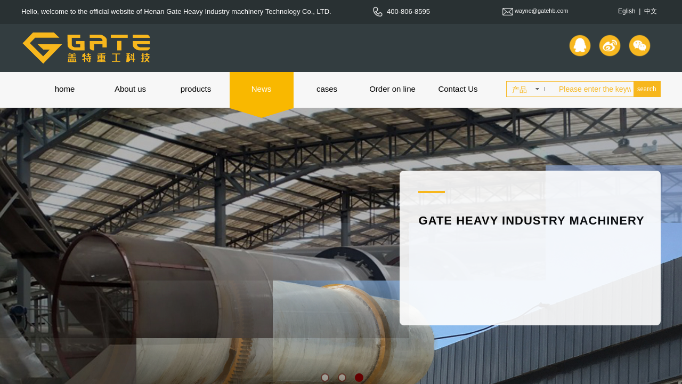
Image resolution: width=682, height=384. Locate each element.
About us (130, 88)
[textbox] (594, 89)
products (196, 88)
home (65, 88)
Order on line (392, 88)
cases (326, 88)
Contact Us (457, 88)
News (261, 88)
